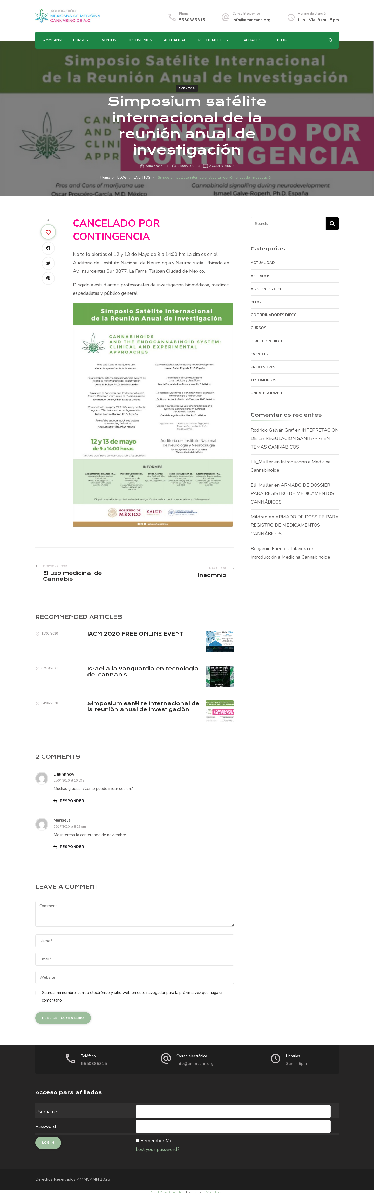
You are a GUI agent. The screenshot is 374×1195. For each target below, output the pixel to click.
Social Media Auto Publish (168, 1192)
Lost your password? (157, 1149)
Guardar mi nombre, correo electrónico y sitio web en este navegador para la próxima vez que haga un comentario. (132, 996)
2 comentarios (222, 166)
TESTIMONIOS (140, 40)
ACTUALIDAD (175, 40)
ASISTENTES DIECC (268, 288)
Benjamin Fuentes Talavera (279, 548)
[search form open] (330, 40)
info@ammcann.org (251, 20)
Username (46, 1112)
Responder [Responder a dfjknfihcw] (72, 800)
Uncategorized (266, 393)
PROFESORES (263, 367)
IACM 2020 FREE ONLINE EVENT (135, 634)
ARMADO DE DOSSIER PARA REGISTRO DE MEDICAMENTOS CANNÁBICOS (292, 493)
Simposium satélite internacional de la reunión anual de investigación (143, 706)
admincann (154, 166)
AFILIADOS (252, 40)
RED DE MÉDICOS (213, 40)
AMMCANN (52, 40)
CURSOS (80, 40)
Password (45, 1126)
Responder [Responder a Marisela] (72, 846)
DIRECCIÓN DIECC (267, 341)
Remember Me (156, 1141)
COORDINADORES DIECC (273, 314)
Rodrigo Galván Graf (272, 430)
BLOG (282, 40)
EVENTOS (108, 40)
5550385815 (192, 20)
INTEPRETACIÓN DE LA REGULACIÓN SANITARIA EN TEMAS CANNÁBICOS (295, 438)
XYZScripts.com (213, 1192)
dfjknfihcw (63, 774)
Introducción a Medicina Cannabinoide (290, 557)
